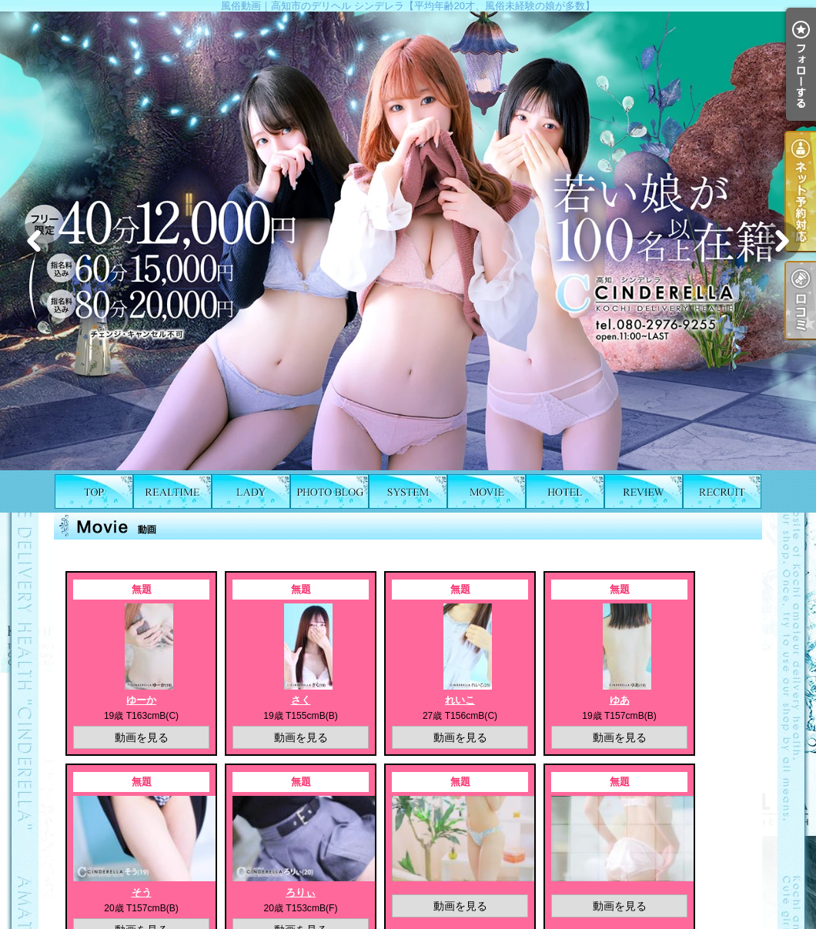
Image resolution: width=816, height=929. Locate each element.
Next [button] (781, 241)
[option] (408, 241)
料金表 (408, 491)
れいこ (460, 700)
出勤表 (172, 491)
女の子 (251, 491)
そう (142, 892)
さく (301, 700)
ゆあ (620, 700)
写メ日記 (329, 491)
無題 (142, 589)
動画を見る (142, 737)
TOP (94, 491)
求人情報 (722, 491)
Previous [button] (34, 241)
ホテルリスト (565, 491)
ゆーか (141, 700)
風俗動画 (486, 491)
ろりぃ (301, 892)
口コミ (643, 491)
